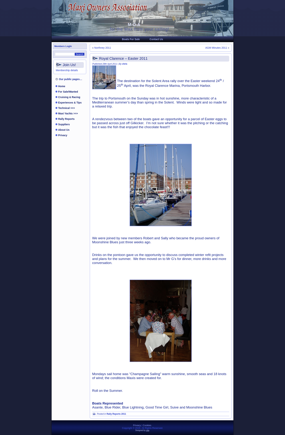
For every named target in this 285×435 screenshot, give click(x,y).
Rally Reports (66, 118)
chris (124, 64)
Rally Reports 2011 (116, 414)
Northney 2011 (102, 47)
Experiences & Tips (70, 102)
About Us (63, 129)
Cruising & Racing (69, 97)
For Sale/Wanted (68, 91)
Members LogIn (63, 46)
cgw (147, 430)
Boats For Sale (131, 39)
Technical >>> (66, 108)
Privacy (62, 135)
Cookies (147, 425)
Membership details (67, 70)
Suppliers (64, 124)
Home (61, 86)
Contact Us (156, 39)
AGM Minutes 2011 (216, 47)
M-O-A (134, 24)
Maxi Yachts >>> (68, 113)
